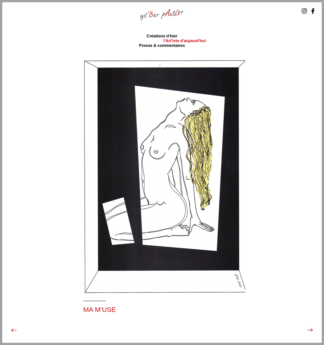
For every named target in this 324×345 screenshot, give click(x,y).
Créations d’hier (161, 36)
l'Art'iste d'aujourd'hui (184, 41)
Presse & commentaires (162, 45)
